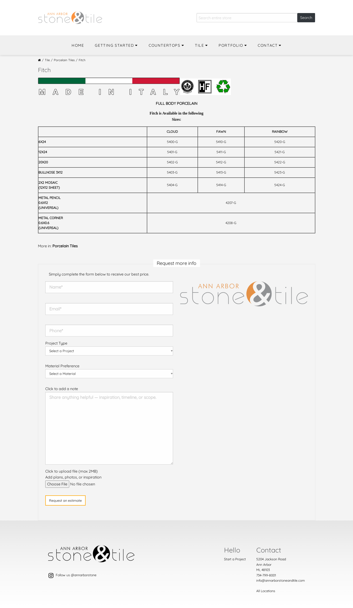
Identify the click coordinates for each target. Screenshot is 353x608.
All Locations (265, 591)
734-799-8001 (266, 575)
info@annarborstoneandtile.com (280, 580)
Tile (199, 45)
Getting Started (114, 45)
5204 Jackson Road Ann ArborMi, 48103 (271, 564)
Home (78, 45)
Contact (268, 45)
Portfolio (231, 45)
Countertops (164, 45)
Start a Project (235, 559)
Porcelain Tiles (64, 60)
